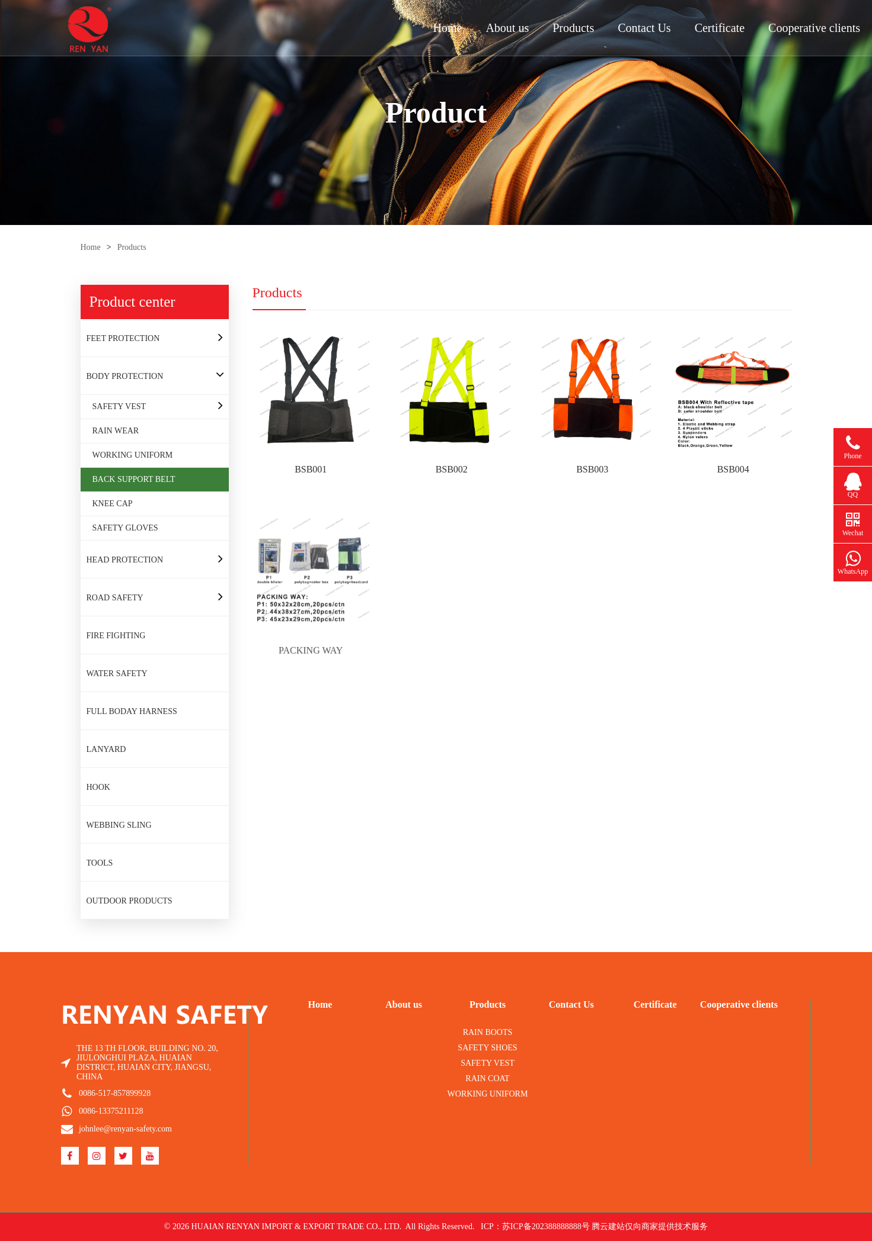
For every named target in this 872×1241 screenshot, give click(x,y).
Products (573, 27)
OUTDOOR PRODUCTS (130, 900)
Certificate (720, 27)
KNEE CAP (112, 503)
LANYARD (106, 749)
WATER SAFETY (117, 673)
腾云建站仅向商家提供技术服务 (650, 1226)
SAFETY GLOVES (125, 527)
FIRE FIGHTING (116, 635)
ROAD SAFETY (115, 597)
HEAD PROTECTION (125, 559)
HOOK (98, 787)
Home (447, 27)
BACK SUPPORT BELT (133, 479)
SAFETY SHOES (487, 1047)
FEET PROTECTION (123, 338)
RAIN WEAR (115, 430)
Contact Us (644, 27)
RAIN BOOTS (488, 1032)
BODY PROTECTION (125, 376)
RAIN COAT (487, 1078)
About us (507, 27)
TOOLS (100, 863)
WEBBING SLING (119, 825)
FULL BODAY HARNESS (132, 711)
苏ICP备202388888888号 (546, 1226)
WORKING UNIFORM (132, 455)
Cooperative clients (814, 27)
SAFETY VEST (119, 406)
